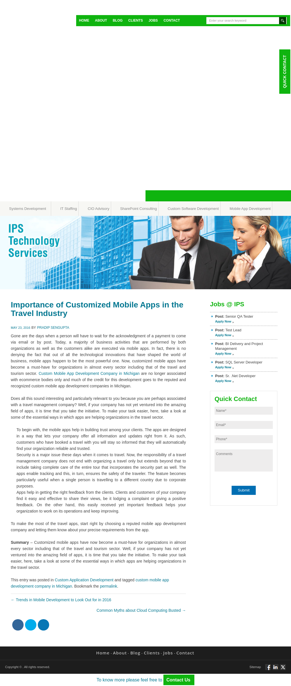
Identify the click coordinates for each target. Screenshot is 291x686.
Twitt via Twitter (283, 669)
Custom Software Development (193, 208)
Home (84, 20)
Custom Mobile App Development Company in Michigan (89, 373)
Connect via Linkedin (275, 669)
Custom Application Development (84, 580)
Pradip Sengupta (53, 328)
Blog (118, 20)
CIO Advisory (98, 208)
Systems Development (27, 208)
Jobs (153, 20)
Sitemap (255, 667)
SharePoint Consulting (138, 208)
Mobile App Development (250, 208)
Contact (171, 20)
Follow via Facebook (268, 669)
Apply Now (223, 321)
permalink (108, 586)
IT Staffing (68, 208)
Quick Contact (284, 71)
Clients (135, 20)
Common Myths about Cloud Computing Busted (141, 610)
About (101, 20)
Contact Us (179, 679)
